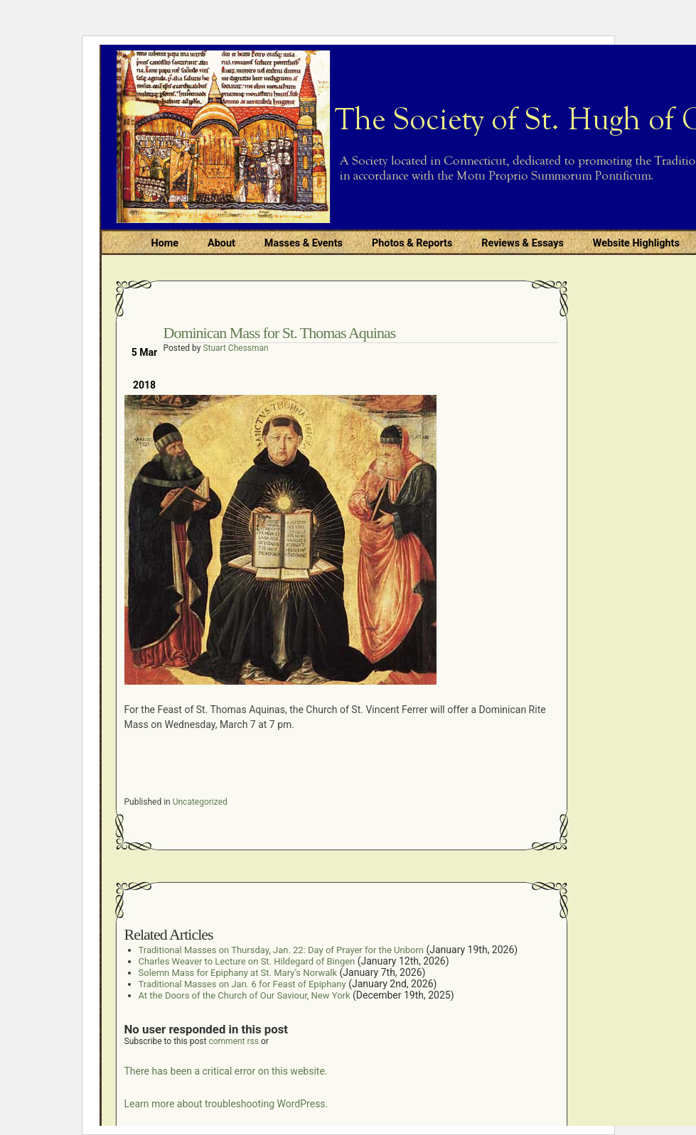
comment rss (233, 1041)
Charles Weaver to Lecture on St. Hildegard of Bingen (247, 961)
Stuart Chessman (235, 348)
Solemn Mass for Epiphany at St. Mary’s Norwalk (238, 972)
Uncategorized (200, 802)
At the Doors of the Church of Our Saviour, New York (244, 995)
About (221, 243)
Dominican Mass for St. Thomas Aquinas (280, 333)
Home (165, 243)
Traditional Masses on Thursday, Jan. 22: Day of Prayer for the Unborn (281, 950)
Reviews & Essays (522, 243)
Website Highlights (636, 243)
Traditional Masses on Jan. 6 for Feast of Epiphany (242, 984)
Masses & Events (303, 243)
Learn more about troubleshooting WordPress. (226, 1103)
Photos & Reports (412, 243)
